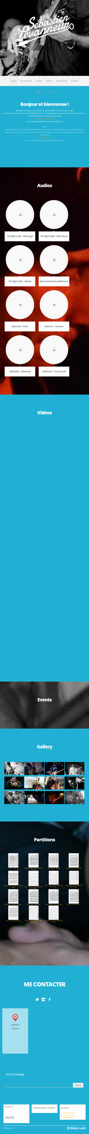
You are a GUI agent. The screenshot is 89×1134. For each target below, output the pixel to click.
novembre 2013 (68, 1117)
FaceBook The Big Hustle (44, 119)
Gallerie (74, 80)
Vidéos (49, 80)
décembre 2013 (68, 1115)
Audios (39, 80)
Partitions (39, 91)
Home (14, 80)
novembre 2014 (68, 1113)
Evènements (61, 80)
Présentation (26, 80)
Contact (50, 91)
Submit (78, 1085)
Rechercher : (9, 1107)
